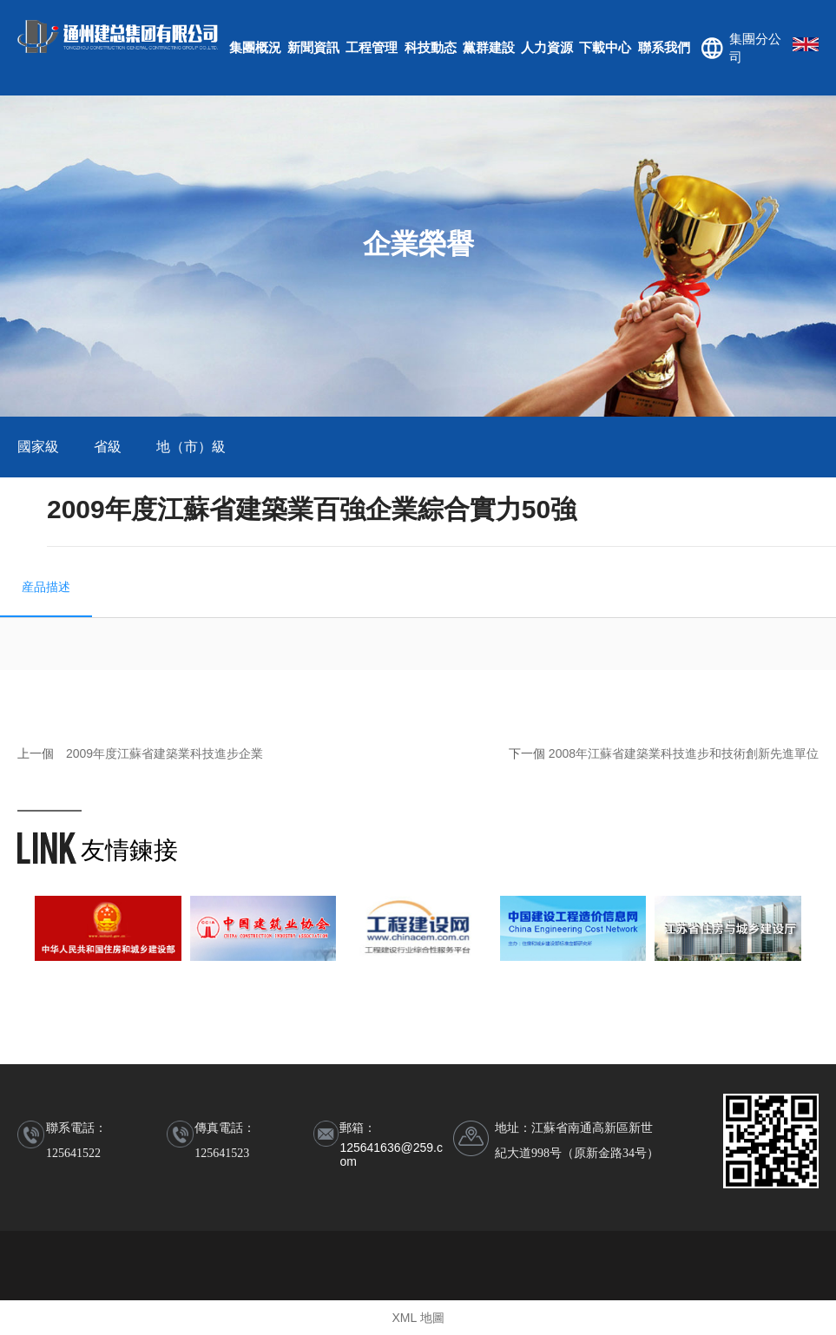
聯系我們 (664, 47)
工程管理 (372, 47)
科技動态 (431, 47)
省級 (108, 446)
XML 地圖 (418, 1318)
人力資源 (547, 47)
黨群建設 (489, 47)
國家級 (38, 446)
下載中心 (605, 47)
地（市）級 (191, 446)
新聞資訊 (313, 47)
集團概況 (255, 47)
